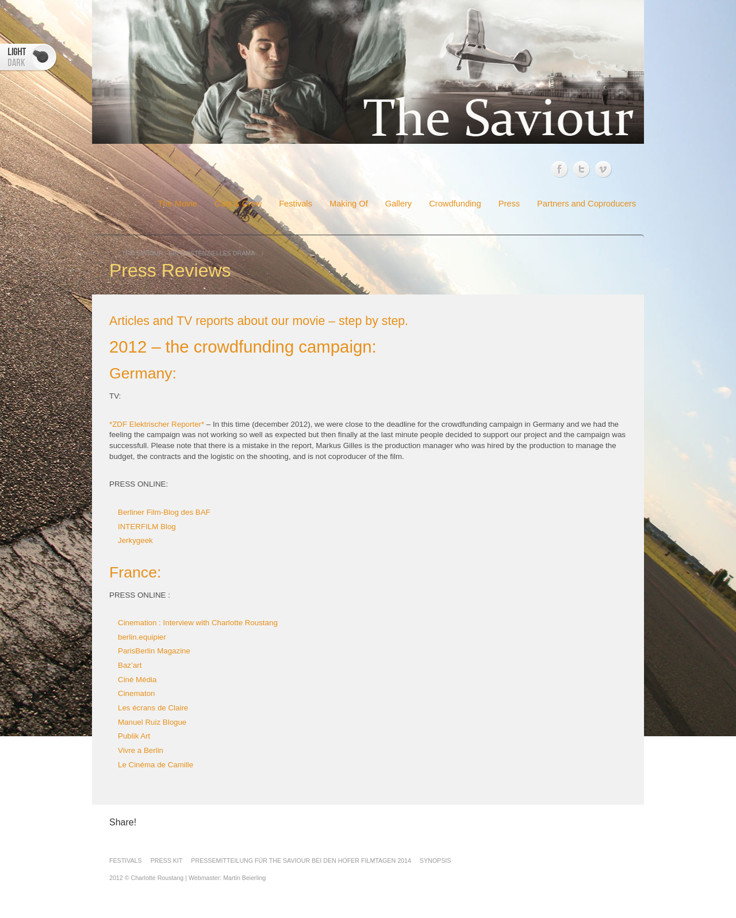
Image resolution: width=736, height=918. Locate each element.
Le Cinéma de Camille (155, 764)
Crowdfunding (455, 203)
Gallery (398, 203)
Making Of (348, 203)
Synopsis (435, 860)
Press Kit (167, 860)
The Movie (177, 203)
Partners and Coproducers (586, 203)
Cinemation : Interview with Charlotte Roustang (198, 622)
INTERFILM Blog (147, 526)
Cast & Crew (238, 203)
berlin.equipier (142, 637)
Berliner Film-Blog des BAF (164, 512)
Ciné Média (137, 679)
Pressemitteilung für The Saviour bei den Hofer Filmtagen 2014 (301, 860)
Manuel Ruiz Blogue (152, 722)
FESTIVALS (125, 860)
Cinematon (136, 693)
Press (509, 203)
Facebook (559, 169)
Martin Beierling (244, 877)
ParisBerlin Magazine (154, 651)
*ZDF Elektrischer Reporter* (156, 424)
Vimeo (603, 167)
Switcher (28, 57)
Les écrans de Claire (153, 707)
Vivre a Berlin (140, 750)
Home (135, 204)
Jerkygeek (135, 540)
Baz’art (129, 665)
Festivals (295, 203)
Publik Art (134, 736)
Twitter (581, 168)
